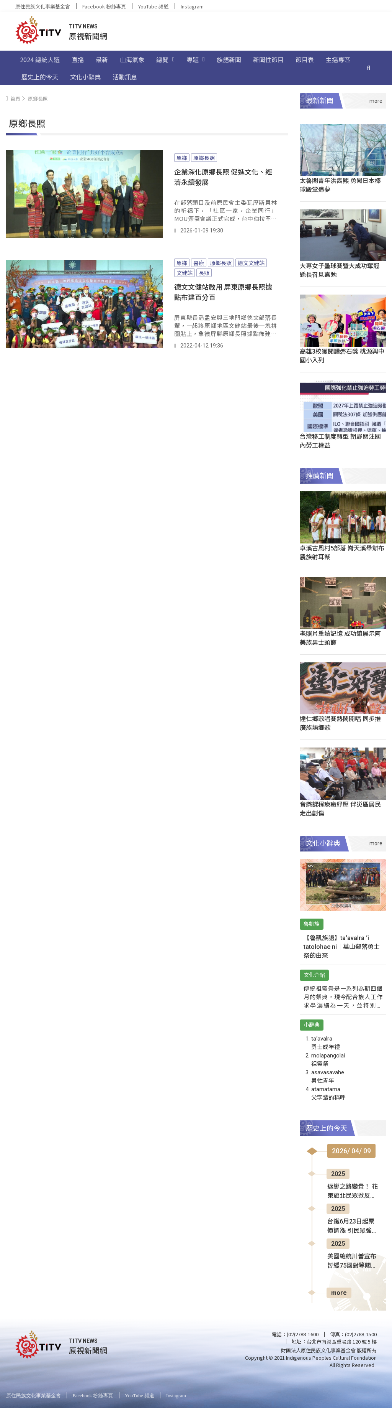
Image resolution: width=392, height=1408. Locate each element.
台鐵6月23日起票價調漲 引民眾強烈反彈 (352, 1226)
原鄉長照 (204, 157)
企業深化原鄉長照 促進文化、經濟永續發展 (223, 176)
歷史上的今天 (39, 76)
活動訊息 (125, 76)
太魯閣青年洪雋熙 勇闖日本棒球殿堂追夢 (340, 185)
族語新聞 (229, 59)
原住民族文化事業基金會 (42, 6)
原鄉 (181, 157)
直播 (78, 59)
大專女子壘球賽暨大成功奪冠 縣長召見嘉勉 (339, 270)
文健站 (184, 273)
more (339, 1292)
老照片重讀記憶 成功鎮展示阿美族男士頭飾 (340, 638)
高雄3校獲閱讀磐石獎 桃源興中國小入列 (342, 355)
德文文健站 (251, 263)
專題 (195, 59)
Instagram (192, 6)
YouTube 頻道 (153, 6)
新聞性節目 (268, 59)
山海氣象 (132, 59)
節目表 (305, 59)
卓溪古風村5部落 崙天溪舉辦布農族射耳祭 (342, 552)
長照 (204, 273)
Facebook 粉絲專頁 (104, 6)
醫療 (198, 263)
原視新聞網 (88, 35)
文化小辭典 (85, 76)
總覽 (165, 59)
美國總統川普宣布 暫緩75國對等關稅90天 (352, 1261)
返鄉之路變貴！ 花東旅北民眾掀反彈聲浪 (352, 1192)
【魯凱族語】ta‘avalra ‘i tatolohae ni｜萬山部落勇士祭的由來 (342, 946)
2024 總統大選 (40, 59)
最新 (102, 59)
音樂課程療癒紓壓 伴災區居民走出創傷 (340, 808)
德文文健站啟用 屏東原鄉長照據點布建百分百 (223, 292)
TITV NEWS (83, 26)
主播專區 (338, 59)
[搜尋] (369, 68)
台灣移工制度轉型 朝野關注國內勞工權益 (340, 440)
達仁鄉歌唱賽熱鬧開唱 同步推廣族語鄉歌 (340, 723)
